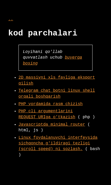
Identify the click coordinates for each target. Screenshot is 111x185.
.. (10, 19)
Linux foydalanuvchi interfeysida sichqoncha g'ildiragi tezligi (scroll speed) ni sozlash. (57, 143)
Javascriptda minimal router (51, 124)
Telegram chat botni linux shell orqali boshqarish (56, 93)
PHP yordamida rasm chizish (50, 104)
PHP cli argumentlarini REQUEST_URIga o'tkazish (46, 114)
